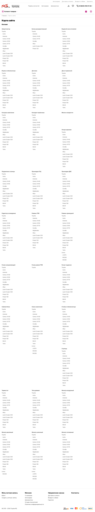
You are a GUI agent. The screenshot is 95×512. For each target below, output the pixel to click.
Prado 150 (5, 61)
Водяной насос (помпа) (69, 29)
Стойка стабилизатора (69, 306)
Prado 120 (6, 58)
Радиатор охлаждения (9, 213)
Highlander (6, 48)
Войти (3, 495)
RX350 (64, 260)
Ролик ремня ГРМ (37, 265)
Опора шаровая (66, 129)
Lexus (63, 252)
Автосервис (56, 1)
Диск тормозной (67, 70)
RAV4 (4, 63)
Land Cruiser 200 (8, 53)
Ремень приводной (68, 213)
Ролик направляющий (8, 265)
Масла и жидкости (67, 112)
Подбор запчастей (33, 6)
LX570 (64, 255)
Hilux (4, 51)
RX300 (65, 257)
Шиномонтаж (55, 6)
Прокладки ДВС (66, 171)
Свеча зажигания (37, 306)
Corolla (5, 46)
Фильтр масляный (7, 432)
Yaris (4, 65)
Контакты (90, 1)
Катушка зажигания (8, 112)
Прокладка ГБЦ (36, 171)
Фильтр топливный (68, 432)
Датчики (34, 70)
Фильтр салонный (37, 432)
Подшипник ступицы (8, 171)
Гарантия (51, 500)
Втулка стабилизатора (8, 70)
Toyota (4, 31)
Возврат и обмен (80, 1)
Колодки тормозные (38, 112)
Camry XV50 (6, 41)
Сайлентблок (6, 306)
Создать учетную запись (9, 497)
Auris (4, 34)
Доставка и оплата (67, 1)
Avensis (5, 36)
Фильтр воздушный (68, 390)
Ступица (64, 348)
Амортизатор (6, 29)
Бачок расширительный (39, 29)
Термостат (5, 390)
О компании (28, 495)
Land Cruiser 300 (8, 56)
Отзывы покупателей (31, 502)
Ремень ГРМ (35, 213)
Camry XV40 (6, 38)
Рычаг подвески (67, 265)
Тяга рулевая (36, 390)
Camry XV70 (6, 43)
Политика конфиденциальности (34, 504)
